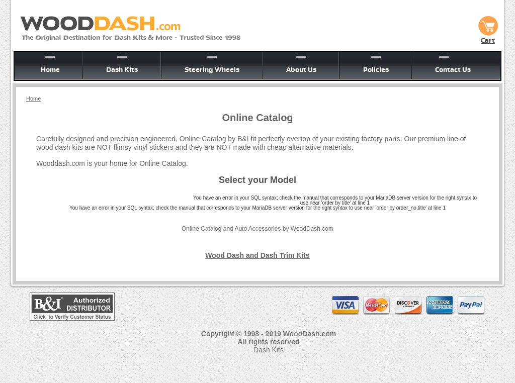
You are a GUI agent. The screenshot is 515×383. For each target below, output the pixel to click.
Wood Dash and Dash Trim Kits (257, 255)
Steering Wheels (212, 69)
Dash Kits (122, 69)
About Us (301, 69)
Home (50, 69)
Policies (376, 69)
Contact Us (453, 69)
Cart (488, 36)
